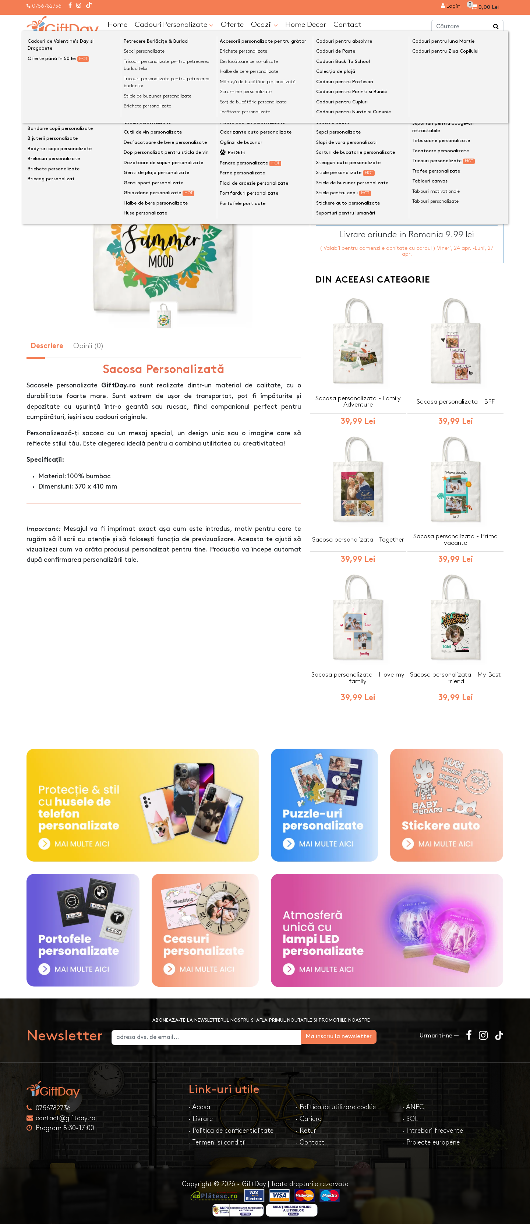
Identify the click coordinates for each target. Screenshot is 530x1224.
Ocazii (264, 24)
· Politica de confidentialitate (230, 1127)
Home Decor (305, 24)
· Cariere (308, 1115)
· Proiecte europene (431, 1139)
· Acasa (199, 1103)
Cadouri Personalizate (174, 24)
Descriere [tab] (47, 346)
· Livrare (200, 1115)
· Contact (310, 1139)
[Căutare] (496, 27)
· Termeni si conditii (216, 1139)
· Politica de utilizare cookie (336, 1103)
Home (117, 24)
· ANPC (413, 1103)
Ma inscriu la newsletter (373, 1033)
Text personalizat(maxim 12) (356, 117)
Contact (347, 24)
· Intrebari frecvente (432, 1127)
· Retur (306, 1127)
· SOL (410, 1115)
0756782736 (46, 6)
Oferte (232, 24)
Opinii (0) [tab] (88, 345)
